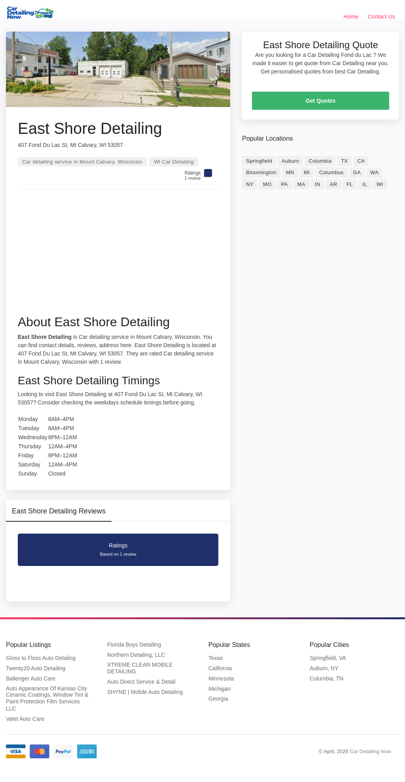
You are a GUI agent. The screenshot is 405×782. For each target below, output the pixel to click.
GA (357, 172)
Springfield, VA (328, 658)
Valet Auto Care (25, 719)
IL (364, 184)
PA (284, 184)
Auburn (290, 161)
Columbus (331, 172)
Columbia (319, 161)
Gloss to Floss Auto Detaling (41, 658)
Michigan (219, 689)
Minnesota (221, 678)
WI (380, 184)
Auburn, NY (324, 668)
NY (250, 184)
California (220, 668)
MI (307, 172)
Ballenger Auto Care (30, 678)
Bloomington (261, 172)
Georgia (218, 699)
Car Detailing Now (370, 751)
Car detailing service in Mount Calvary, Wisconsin (82, 162)
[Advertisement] (118, 255)
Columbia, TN (326, 678)
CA (361, 161)
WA (374, 172)
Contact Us (381, 16)
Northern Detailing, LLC (136, 655)
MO (267, 184)
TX (344, 161)
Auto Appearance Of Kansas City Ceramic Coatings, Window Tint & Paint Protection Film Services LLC (47, 698)
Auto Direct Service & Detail (141, 682)
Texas (215, 658)
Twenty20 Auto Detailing (35, 668)
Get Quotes (320, 101)
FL (349, 184)
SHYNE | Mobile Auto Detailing (145, 692)
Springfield (259, 161)
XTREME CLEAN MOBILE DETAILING (140, 668)
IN (317, 184)
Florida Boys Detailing (134, 644)
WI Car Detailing (174, 162)
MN (290, 172)
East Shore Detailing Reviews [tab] (59, 511)
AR (333, 184)
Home (351, 16)
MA (301, 184)
